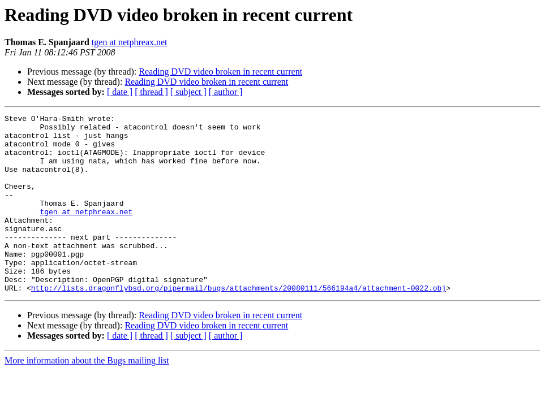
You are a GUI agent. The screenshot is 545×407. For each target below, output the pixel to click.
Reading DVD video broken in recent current (220, 71)
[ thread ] (151, 92)
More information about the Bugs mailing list (87, 396)
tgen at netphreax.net (130, 42)
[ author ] (226, 92)
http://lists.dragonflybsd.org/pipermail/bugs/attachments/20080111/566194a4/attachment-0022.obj (238, 323)
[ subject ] (188, 92)
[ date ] (119, 92)
